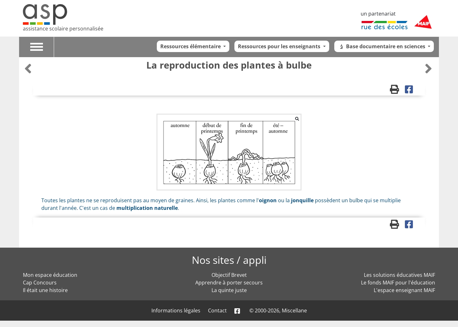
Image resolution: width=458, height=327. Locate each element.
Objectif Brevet (229, 274)
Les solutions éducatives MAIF (399, 274)
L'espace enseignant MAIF (404, 290)
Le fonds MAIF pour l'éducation (398, 282)
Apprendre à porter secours (229, 282)
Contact (217, 310)
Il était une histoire (45, 290)
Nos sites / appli (229, 260)
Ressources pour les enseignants (280, 46)
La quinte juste (229, 290)
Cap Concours (40, 282)
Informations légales (175, 310)
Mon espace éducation (50, 274)
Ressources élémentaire (191, 46)
